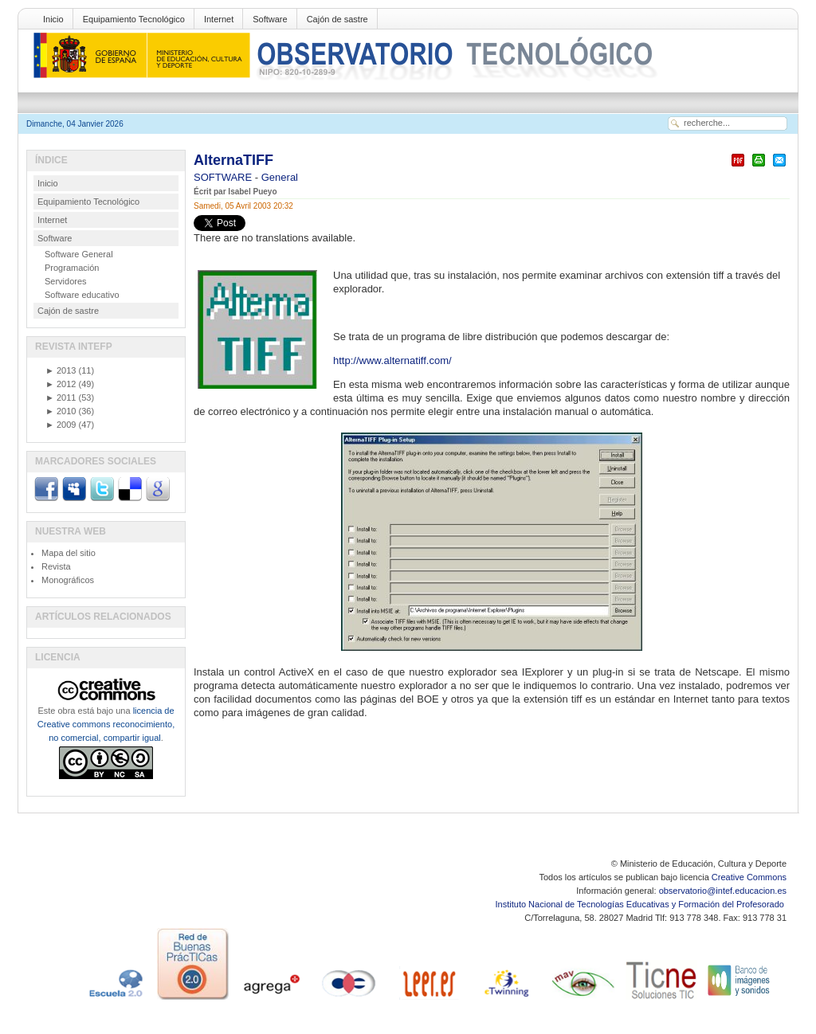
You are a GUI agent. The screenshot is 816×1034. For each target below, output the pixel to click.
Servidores (66, 281)
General (279, 177)
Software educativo (82, 295)
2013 (60, 370)
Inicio (53, 19)
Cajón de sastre (337, 19)
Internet (218, 19)
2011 (60, 397)
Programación (72, 267)
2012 (60, 384)
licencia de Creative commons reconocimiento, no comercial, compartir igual (106, 724)
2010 (60, 411)
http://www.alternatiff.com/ (392, 360)
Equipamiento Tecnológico (134, 19)
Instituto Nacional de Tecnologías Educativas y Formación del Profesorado (641, 904)
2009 (60, 424)
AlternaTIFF (233, 160)
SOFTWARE (224, 177)
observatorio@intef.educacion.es (723, 890)
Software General (79, 254)
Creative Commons (749, 877)
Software (270, 19)
